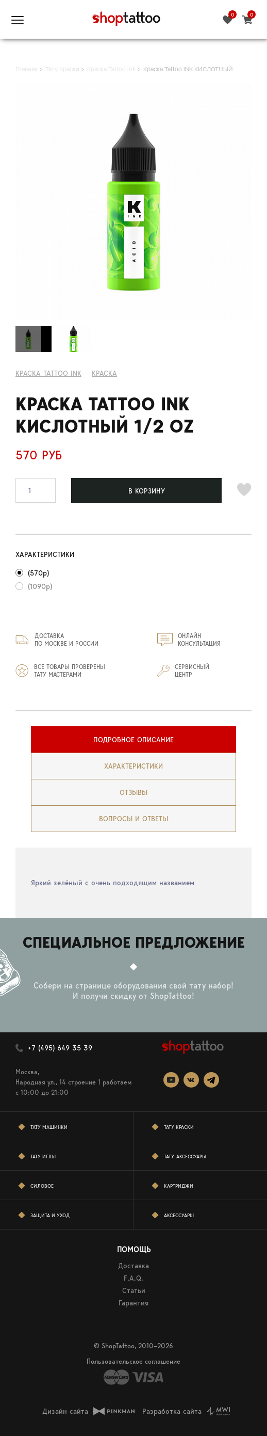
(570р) (38, 573)
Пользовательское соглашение (133, 1361)
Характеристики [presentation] (133, 766)
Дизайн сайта (65, 1411)
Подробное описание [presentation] (133, 740)
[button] (49, 484)
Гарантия (133, 1303)
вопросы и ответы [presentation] (133, 819)
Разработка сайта (172, 1411)
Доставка (133, 1266)
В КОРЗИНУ (146, 491)
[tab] (133, 739)
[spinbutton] (35, 490)
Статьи (133, 1290)
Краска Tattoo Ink (48, 373)
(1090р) (40, 586)
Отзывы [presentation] (133, 792)
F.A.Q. (133, 1278)
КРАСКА (104, 373)
